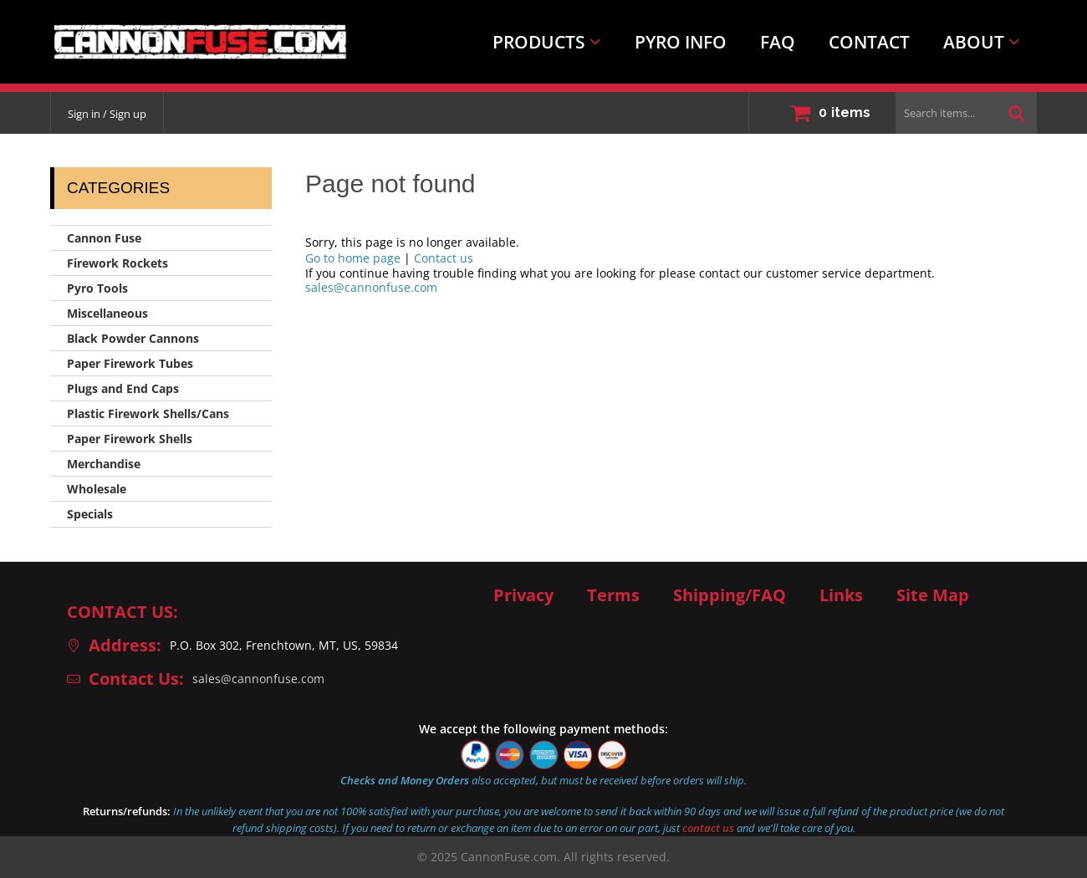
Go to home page (353, 258)
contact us (708, 827)
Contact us (443, 258)
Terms (613, 595)
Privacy (523, 595)
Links (841, 595)
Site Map (932, 595)
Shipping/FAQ (729, 595)
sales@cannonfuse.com (371, 287)
